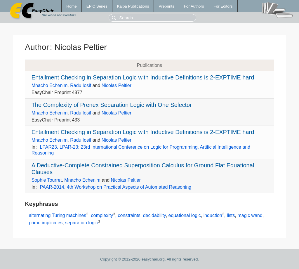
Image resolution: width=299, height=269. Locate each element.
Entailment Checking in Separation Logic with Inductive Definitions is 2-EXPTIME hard (143, 77)
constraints (129, 215)
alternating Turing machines (57, 215)
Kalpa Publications (133, 6)
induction (213, 215)
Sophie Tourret (47, 180)
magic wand (249, 215)
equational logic (184, 215)
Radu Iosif (80, 85)
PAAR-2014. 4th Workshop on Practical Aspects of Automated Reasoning (115, 187)
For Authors (194, 6)
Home (71, 6)
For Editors (223, 6)
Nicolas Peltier (116, 85)
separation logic (81, 223)
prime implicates (46, 223)
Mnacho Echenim (50, 85)
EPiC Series (96, 6)
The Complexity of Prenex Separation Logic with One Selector (112, 105)
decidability (154, 215)
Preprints (166, 6)
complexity (102, 215)
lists (231, 215)
